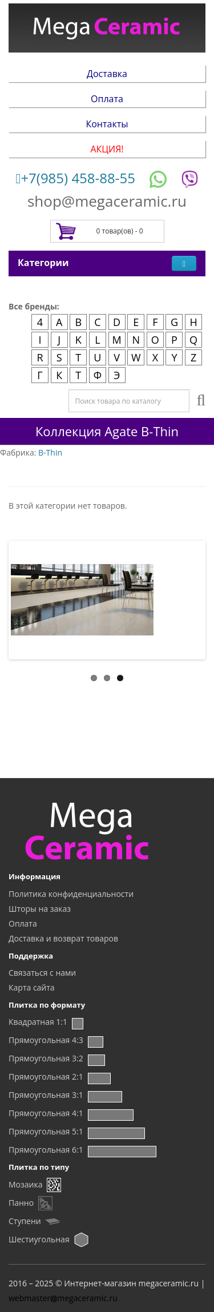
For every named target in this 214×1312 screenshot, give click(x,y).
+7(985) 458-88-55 (75, 177)
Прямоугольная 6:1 (46, 1149)
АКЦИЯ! (106, 149)
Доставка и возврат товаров (63, 938)
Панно (21, 1202)
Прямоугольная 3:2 (46, 1058)
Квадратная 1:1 (38, 1021)
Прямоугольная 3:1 (46, 1094)
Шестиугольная (39, 1239)
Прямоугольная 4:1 (46, 1113)
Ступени (25, 1221)
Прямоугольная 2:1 (46, 1076)
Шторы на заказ (40, 908)
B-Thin (50, 452)
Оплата (107, 98)
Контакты (107, 124)
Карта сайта (32, 987)
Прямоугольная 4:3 (46, 1040)
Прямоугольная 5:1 (46, 1131)
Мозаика (25, 1184)
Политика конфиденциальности (71, 893)
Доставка (107, 73)
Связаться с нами (42, 972)
